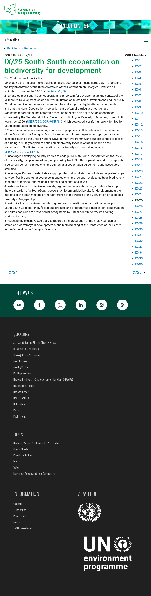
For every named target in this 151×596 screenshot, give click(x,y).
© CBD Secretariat (22, 528)
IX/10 (139, 113)
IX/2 (138, 66)
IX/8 (138, 101)
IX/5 (138, 84)
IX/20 (139, 171)
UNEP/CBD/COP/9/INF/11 (44, 121)
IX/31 (139, 235)
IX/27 (139, 212)
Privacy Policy (20, 516)
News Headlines (21, 398)
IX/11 (139, 118)
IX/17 (139, 153)
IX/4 (138, 78)
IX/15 (139, 142)
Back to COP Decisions (21, 48)
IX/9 (138, 107)
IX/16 (139, 147)
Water (16, 467)
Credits (17, 522)
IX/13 (139, 130)
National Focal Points (23, 386)
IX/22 (139, 183)
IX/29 (139, 223)
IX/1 (138, 60)
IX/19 (139, 165)
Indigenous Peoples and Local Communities (34, 473)
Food (15, 461)
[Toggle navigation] (146, 10)
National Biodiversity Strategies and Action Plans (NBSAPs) (43, 379)
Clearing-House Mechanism (26, 355)
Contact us (18, 504)
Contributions (20, 361)
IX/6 (138, 89)
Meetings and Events (23, 373)
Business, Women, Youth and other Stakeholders (37, 443)
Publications (19, 416)
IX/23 (139, 188)
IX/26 (139, 206)
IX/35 (139, 258)
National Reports (21, 392)
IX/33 (139, 246)
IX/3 (138, 72)
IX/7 (138, 95)
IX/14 (139, 136)
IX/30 (139, 229)
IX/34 (139, 252)
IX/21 (139, 177)
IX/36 (139, 264)
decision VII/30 (56, 91)
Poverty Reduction (22, 455)
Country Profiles (21, 367)
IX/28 (139, 217)
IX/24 (139, 194)
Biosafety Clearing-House (26, 349)
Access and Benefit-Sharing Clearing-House (34, 342)
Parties (17, 410)
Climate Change (21, 449)
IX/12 (139, 124)
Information (11, 40)
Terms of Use (19, 510)
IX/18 (139, 159)
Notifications (20, 404)
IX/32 (139, 241)
